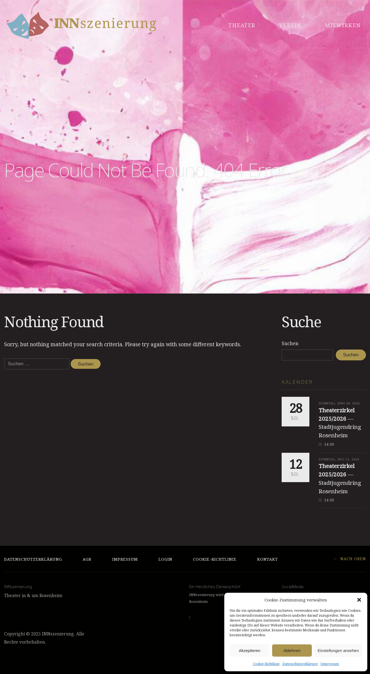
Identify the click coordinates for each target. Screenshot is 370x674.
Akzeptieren (249, 650)
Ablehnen (291, 650)
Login (165, 559)
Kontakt (267, 559)
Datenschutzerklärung (300, 663)
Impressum (330, 663)
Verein (290, 25)
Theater (242, 25)
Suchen (290, 343)
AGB (87, 559)
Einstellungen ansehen (338, 650)
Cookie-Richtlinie (266, 663)
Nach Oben (350, 558)
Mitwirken (343, 25)
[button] (359, 600)
